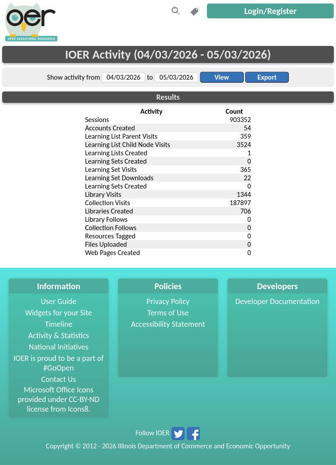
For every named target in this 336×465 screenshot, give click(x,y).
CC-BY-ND (84, 399)
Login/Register (270, 11)
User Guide (58, 301)
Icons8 (78, 409)
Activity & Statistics (58, 335)
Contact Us (58, 379)
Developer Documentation (277, 301)
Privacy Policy (168, 301)
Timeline (58, 324)
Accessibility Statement (168, 324)
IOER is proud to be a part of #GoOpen (59, 363)
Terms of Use (168, 313)
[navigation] (30, 39)
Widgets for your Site (58, 313)
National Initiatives (58, 347)
